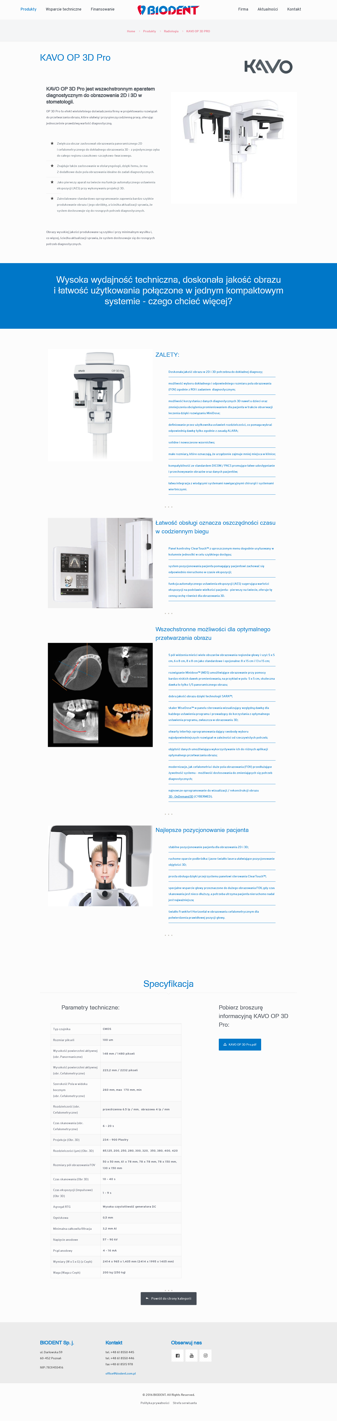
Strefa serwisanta (185, 1403)
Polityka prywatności (155, 1403)
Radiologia (171, 31)
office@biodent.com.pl (121, 1373)
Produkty (149, 31)
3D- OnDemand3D (180, 796)
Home (131, 31)
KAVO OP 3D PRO (198, 31)
